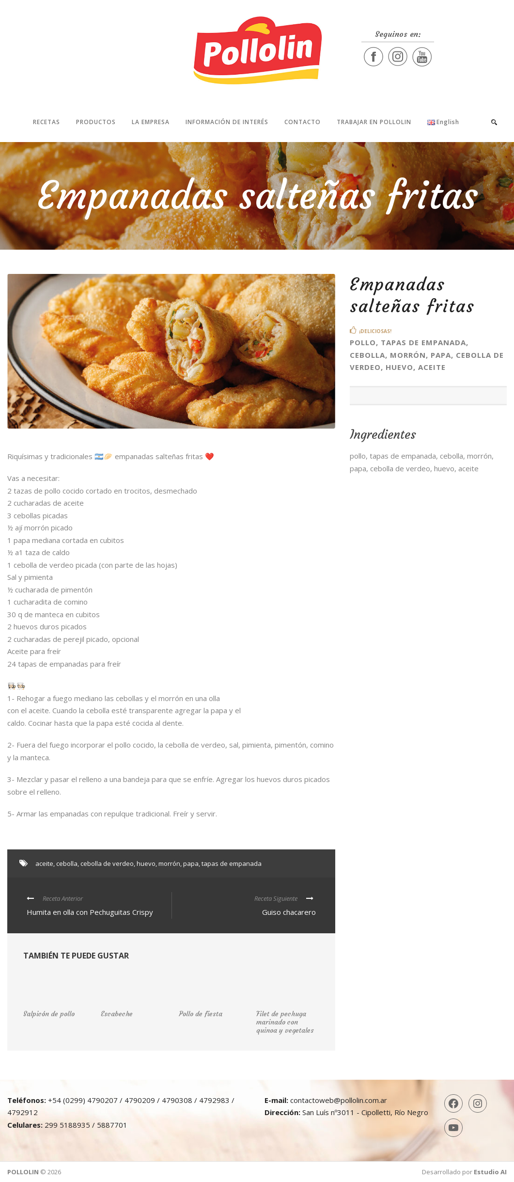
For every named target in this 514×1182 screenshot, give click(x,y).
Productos (96, 122)
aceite (44, 863)
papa (191, 863)
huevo (146, 863)
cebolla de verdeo (107, 863)
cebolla (67, 863)
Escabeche (117, 1013)
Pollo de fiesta (200, 1013)
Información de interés (227, 122)
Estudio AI (490, 1171)
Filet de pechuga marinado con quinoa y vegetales (285, 1022)
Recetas (46, 122)
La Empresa (151, 122)
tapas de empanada (232, 863)
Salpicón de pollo (49, 1013)
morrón (169, 863)
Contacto (302, 122)
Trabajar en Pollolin (374, 122)
